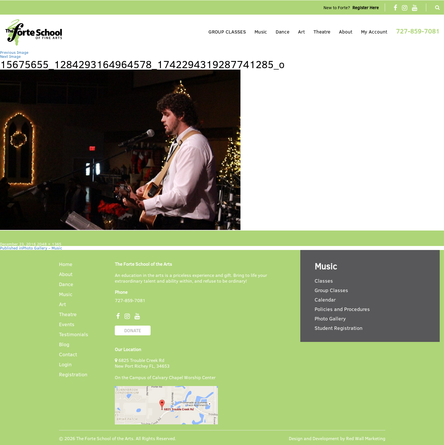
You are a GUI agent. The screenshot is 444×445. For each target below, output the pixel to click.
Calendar (325, 299)
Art (301, 31)
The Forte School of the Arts (104, 438)
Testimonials (73, 335)
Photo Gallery (330, 318)
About (345, 31)
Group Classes (331, 290)
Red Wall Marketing (365, 438)
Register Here (365, 7)
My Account (374, 31)
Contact (68, 355)
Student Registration (338, 327)
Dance (282, 31)
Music (260, 31)
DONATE (132, 330)
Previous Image (14, 52)
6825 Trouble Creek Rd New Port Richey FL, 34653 (142, 363)
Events (66, 325)
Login (65, 365)
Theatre (321, 31)
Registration (73, 375)
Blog (64, 345)
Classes (324, 280)
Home (65, 264)
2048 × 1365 (49, 244)
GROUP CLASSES (227, 31)
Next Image (10, 56)
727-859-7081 (418, 31)
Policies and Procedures (342, 309)
